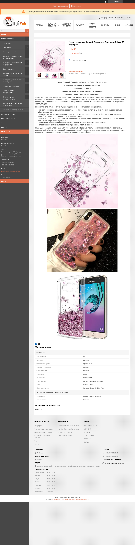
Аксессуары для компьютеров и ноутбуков (13, 81)
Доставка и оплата (67, 25)
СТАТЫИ (86, 442)
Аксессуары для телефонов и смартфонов (13, 64)
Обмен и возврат (92, 25)
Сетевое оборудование (11, 86)
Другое (37, 444)
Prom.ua (77, 497)
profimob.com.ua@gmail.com (11, 171)
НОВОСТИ (87, 439)
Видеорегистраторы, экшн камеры (12, 74)
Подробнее (76, 6)
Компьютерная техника (43, 432)
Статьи (4, 123)
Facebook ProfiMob (65, 432)
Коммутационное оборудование (9, 92)
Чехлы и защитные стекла (43, 429)
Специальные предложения (13, 110)
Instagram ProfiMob (65, 435)
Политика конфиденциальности (79, 499)
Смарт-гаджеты (8, 69)
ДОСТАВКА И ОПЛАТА (91, 426)
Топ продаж (7, 43)
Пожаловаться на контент (60, 499)
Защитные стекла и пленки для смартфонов (12, 57)
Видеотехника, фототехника (44, 441)
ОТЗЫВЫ (87, 432)
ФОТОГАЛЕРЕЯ (89, 435)
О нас (117, 25)
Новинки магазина (8, 118)
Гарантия (80, 25)
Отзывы (129, 25)
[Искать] (27, 30)
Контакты (105, 25)
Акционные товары (8, 114)
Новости (4, 127)
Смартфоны (7, 47)
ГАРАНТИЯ (87, 429)
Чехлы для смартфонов (11, 52)
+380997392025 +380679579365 (69, 426)
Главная (40, 25)
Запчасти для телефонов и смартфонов (12, 104)
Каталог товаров (7, 39)
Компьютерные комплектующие (9, 98)
